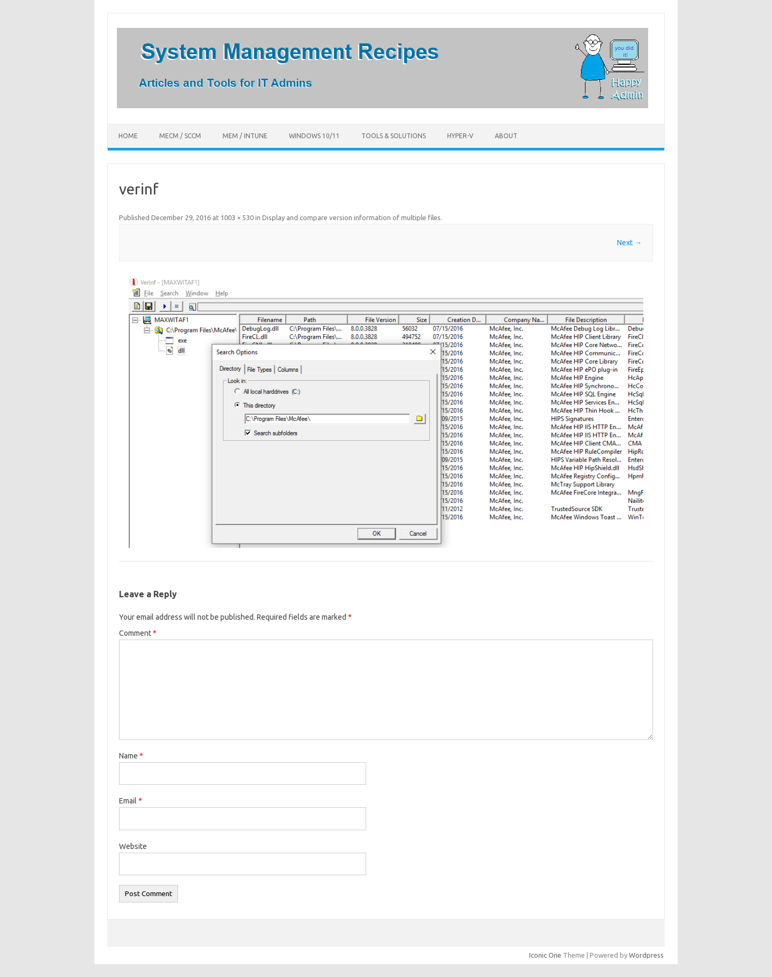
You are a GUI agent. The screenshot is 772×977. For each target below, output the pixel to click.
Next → (629, 242)
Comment (138, 633)
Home (128, 135)
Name (131, 755)
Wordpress (646, 955)
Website (133, 846)
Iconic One (545, 955)
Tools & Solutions (393, 135)
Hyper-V (460, 135)
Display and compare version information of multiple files (351, 217)
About (506, 135)
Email (130, 800)
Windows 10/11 (314, 135)
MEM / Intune (245, 135)
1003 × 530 (237, 217)
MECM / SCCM (180, 135)
